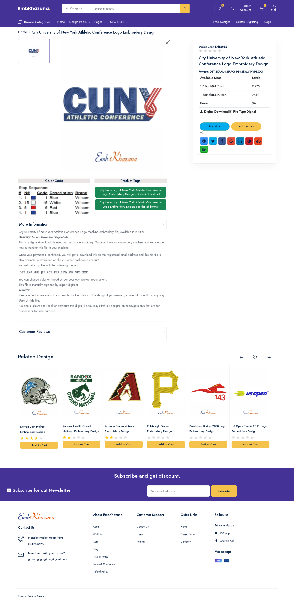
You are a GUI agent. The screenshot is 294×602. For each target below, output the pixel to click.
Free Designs (221, 22)
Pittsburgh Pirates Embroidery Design (160, 423)
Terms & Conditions (104, 559)
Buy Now (214, 126)
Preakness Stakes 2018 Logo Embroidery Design (206, 423)
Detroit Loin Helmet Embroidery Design (33, 423)
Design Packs (188, 529)
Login (140, 529)
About (96, 521)
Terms (31, 591)
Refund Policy (100, 566)
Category (186, 536)
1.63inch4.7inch (212, 86)
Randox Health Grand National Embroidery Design (77, 423)
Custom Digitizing (247, 22)
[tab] (34, 51)
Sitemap (41, 591)
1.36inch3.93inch (213, 94)
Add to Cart (39, 440)
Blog (95, 544)
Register (141, 536)
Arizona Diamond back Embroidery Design (120, 423)
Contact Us (142, 521)
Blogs (267, 22)
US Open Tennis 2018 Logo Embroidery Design (250, 423)
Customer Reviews (34, 331)
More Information (33, 224)
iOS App (222, 528)
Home (184, 521)
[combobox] (76, 8)
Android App (224, 535)
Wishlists (97, 529)
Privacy (22, 591)
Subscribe (224, 485)
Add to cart (246, 126)
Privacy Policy (100, 551)
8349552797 (36, 538)
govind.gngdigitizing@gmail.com (47, 554)
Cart (95, 536)
